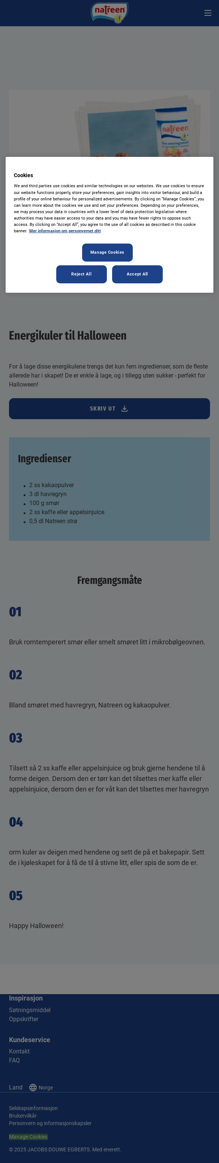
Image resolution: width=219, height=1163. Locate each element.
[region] (110, 225)
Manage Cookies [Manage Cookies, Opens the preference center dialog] (107, 252)
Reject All (81, 274)
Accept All (137, 274)
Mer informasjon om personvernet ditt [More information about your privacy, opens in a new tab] (65, 230)
